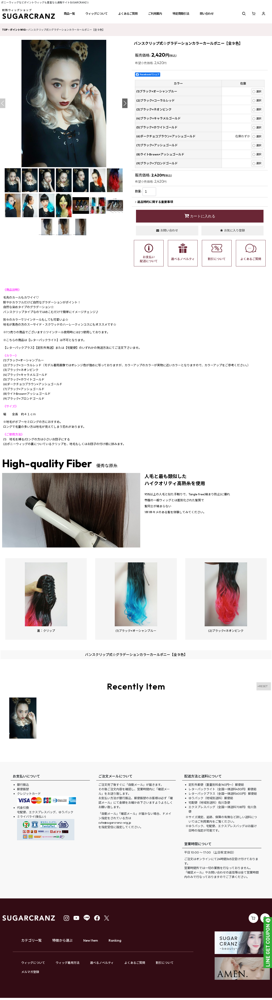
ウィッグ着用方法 (67, 963)
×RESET (263, 686)
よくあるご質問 (134, 963)
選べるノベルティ (102, 963)
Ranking (115, 940)
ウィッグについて (33, 963)
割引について (165, 963)
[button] (69, 14)
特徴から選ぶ (62, 940)
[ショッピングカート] (253, 13)
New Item (90, 940)
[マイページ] (263, 13)
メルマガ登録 (30, 972)
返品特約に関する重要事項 (154, 202)
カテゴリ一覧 (31, 940)
